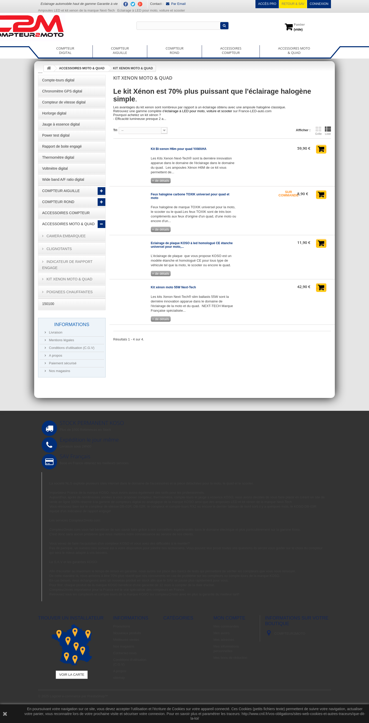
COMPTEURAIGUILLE (120, 50)
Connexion (319, 4)
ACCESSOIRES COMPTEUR (66, 213)
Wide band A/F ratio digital (63, 179)
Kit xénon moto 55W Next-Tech (173, 287)
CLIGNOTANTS (58, 249)
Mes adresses (224, 640)
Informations (71, 324)
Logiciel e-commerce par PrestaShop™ (79, 696)
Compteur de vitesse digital (64, 102)
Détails (118, 123)
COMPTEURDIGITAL (65, 50)
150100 (48, 304)
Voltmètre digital (55, 168)
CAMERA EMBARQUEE (65, 236)
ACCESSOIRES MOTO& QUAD (294, 50)
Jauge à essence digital (61, 124)
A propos (55, 355)
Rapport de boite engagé (62, 146)
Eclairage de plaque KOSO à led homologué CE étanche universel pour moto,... (192, 245)
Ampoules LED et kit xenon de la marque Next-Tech (76, 10)
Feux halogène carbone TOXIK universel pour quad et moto (190, 196)
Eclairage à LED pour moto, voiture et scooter (151, 10)
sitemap (119, 678)
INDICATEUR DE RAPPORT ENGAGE (67, 265)
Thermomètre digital (58, 157)
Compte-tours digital (58, 80)
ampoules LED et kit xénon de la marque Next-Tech (253, 502)
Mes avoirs (222, 633)
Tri (115, 130)
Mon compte (229, 618)
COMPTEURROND (174, 50)
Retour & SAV (293, 4)
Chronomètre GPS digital (62, 91)
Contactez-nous (125, 653)
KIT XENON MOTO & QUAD (68, 279)
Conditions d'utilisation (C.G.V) (71, 348)
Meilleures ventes (126, 640)
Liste (328, 130)
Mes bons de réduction (230, 658)
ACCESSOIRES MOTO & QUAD (68, 224)
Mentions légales (61, 340)
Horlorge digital (54, 113)
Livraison (55, 332)
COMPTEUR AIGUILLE (61, 191)
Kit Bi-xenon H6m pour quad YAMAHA (179, 149)
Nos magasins (59, 371)
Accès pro (267, 4)
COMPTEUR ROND (58, 202)
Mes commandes (226, 626)
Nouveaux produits (127, 633)
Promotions (121, 626)
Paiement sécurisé (62, 363)
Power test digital (56, 135)
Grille (318, 130)
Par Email (176, 4)
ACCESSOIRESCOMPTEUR (230, 50)
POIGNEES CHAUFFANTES (69, 292)
